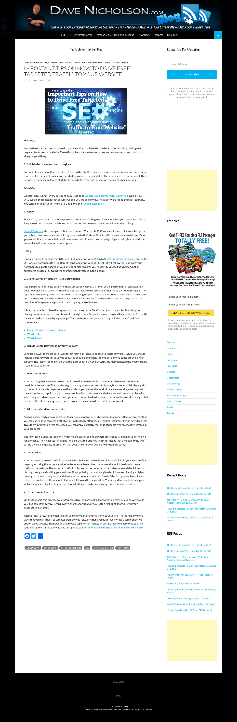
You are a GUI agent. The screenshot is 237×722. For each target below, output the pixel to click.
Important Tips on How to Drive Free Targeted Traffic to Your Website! (77, 71)
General (52, 62)
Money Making (95, 62)
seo (87, 548)
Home (62, 35)
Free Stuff (41, 62)
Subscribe (192, 74)
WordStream (34, 337)
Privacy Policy (138, 709)
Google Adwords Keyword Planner (46, 329)
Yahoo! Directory (33, 231)
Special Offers (111, 62)
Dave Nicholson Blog (119, 706)
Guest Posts (64, 62)
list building (50, 548)
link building (33, 548)
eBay (169, 354)
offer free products (71, 548)
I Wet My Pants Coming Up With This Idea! (188, 598)
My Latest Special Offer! (80, 35)
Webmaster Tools (94, 203)
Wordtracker (34, 333)
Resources (172, 35)
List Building (79, 62)
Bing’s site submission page (119, 258)
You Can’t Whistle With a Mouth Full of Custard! (191, 604)
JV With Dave (144, 35)
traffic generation (103, 548)
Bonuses (159, 35)
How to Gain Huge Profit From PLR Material (189, 610)
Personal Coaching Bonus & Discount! (115, 35)
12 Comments (43, 80)
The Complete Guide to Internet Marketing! (189, 487)
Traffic (124, 62)
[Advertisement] (192, 190)
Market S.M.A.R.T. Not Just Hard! (183, 583)
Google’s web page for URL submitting (106, 195)
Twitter (170, 413)
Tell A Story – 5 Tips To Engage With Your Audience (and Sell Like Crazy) (188, 501)
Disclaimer (108, 709)
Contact (148, 709)
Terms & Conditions (93, 709)
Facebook (172, 359)
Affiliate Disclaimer (122, 709)
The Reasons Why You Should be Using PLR (189, 493)
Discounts (29, 62)
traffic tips (123, 548)
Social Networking (176, 395)
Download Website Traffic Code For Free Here (115, 527)
